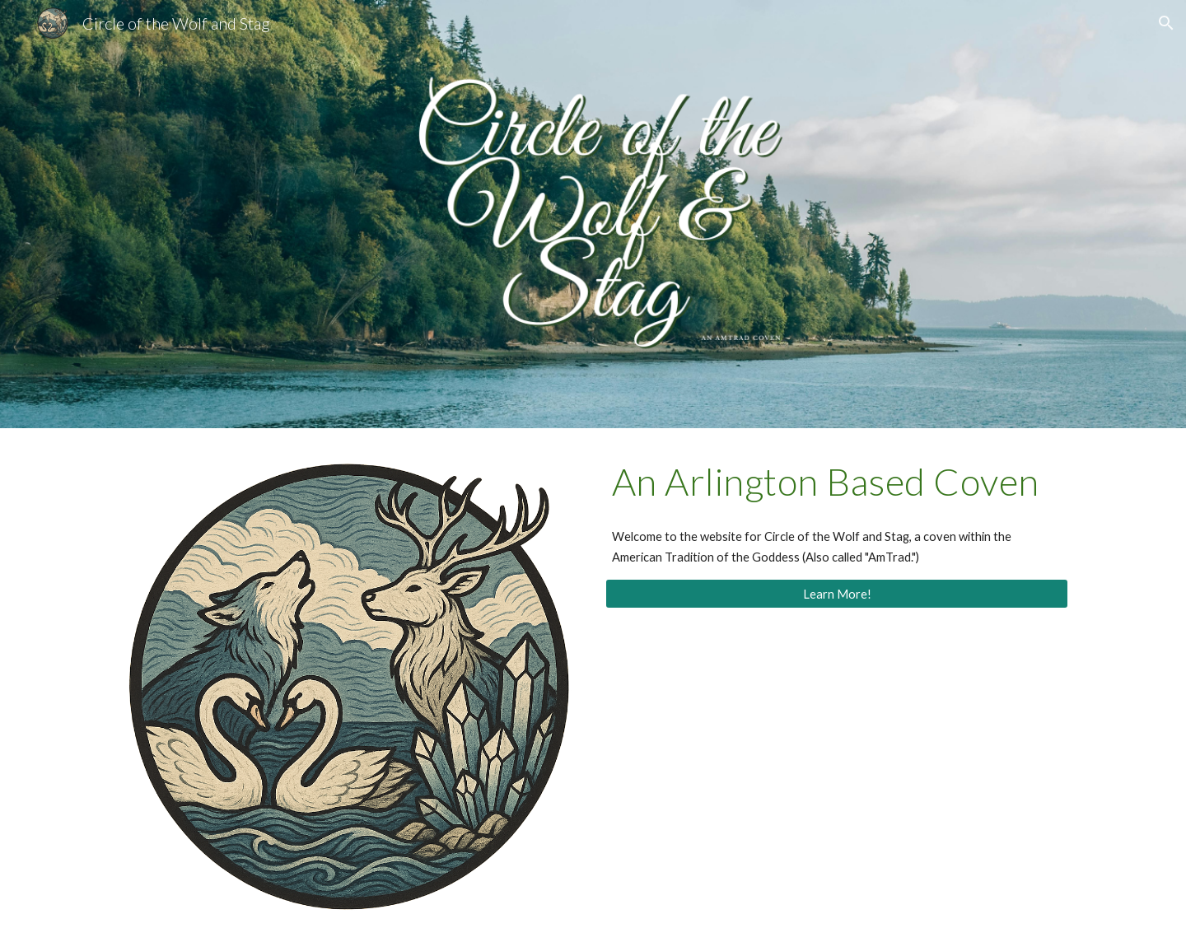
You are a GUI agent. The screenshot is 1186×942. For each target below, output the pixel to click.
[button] (1166, 23)
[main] (836, 481)
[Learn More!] (836, 594)
